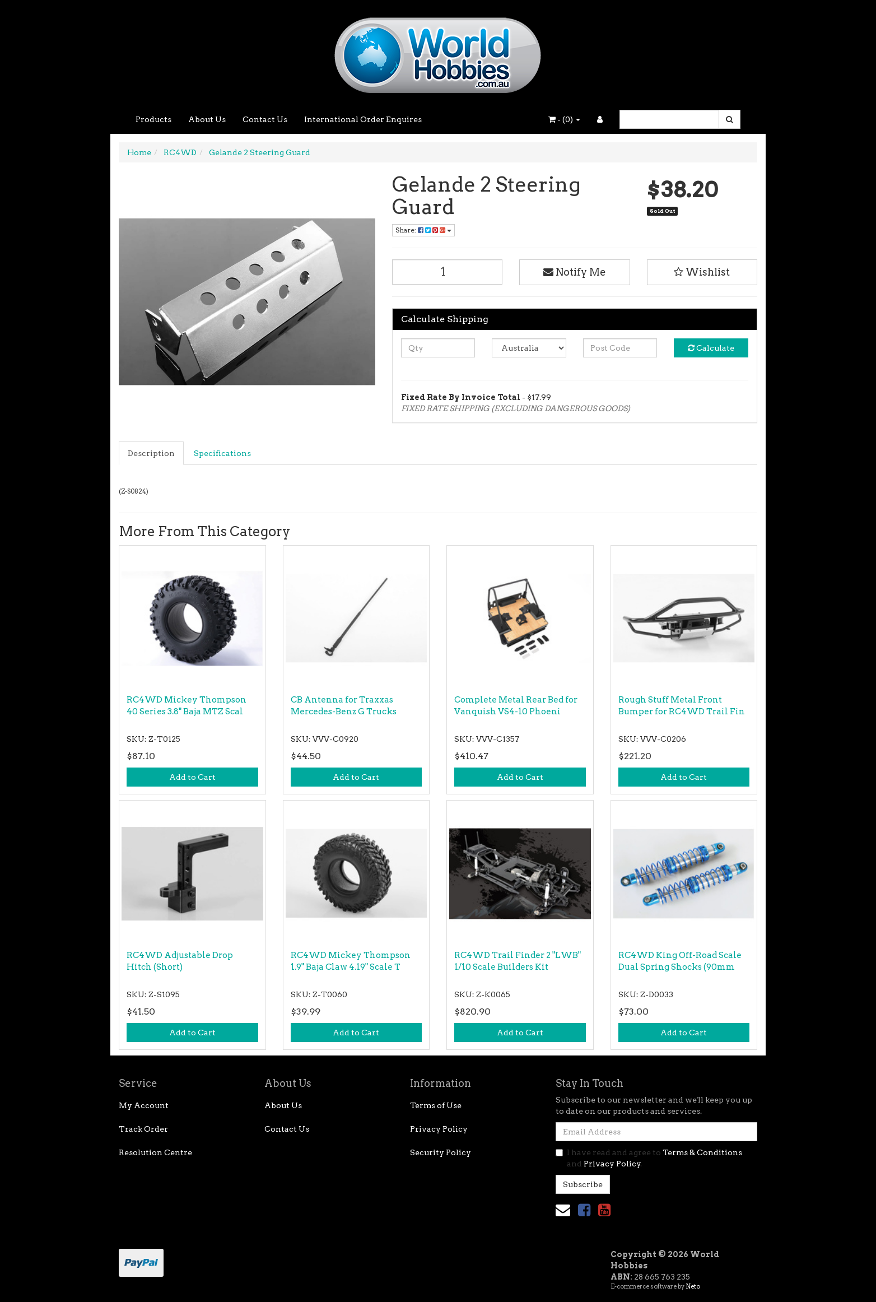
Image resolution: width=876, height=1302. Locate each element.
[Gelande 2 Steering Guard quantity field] (447, 272)
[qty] (438, 347)
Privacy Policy (439, 1128)
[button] (702, 272)
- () (564, 119)
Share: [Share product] (423, 230)
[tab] (152, 453)
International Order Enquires (363, 119)
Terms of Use (436, 1105)
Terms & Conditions (702, 1152)
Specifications (222, 453)
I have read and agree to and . (649, 1158)
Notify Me (574, 272)
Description (151, 453)
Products (153, 119)
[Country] (529, 347)
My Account (144, 1105)
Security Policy (440, 1152)
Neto (693, 1286)
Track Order (143, 1128)
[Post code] (620, 347)
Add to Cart (192, 777)
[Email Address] (656, 1131)
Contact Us (265, 119)
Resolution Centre (155, 1152)
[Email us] (563, 1210)
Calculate (711, 347)
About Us (207, 119)
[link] (584, 1210)
